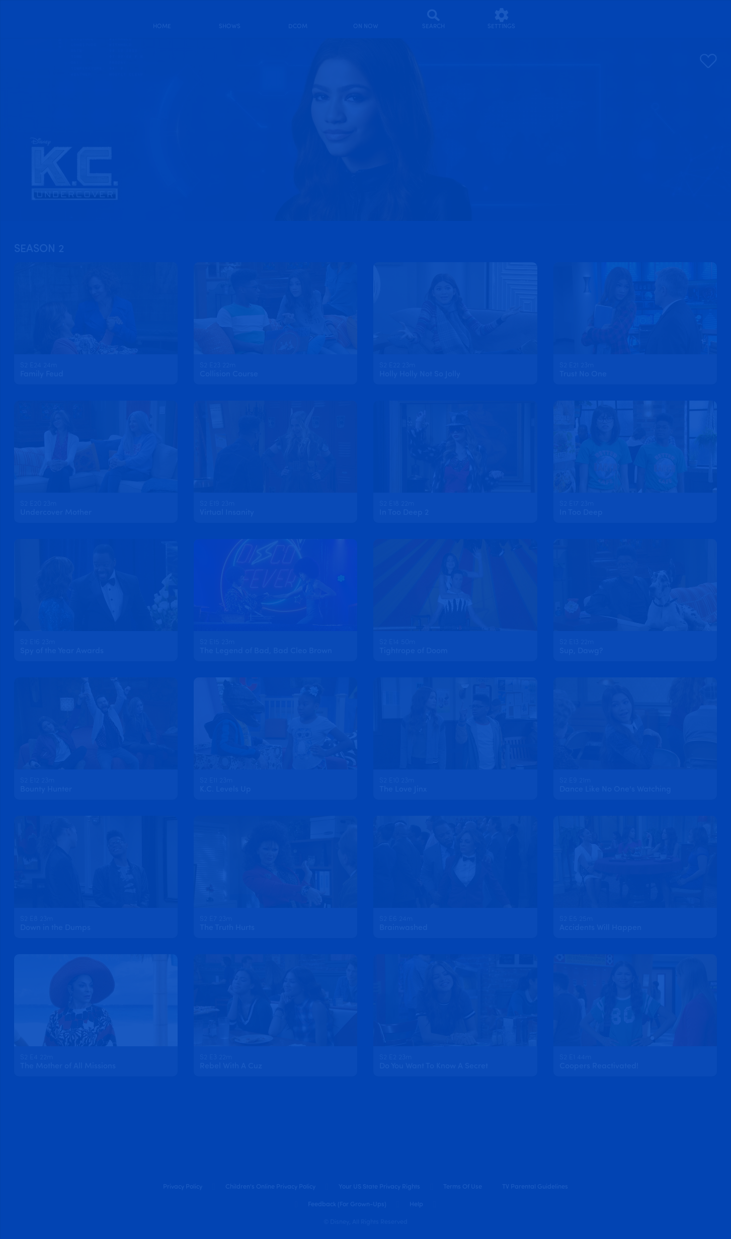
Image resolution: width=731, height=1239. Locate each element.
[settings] (501, 19)
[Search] (433, 19)
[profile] (569, 19)
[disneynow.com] (26, 17)
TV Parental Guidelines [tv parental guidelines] (535, 1187)
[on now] (365, 19)
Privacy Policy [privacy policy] (182, 1187)
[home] (162, 19)
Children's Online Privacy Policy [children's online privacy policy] (270, 1187)
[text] (38, 366)
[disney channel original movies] (297, 19)
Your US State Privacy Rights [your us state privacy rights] (379, 1187)
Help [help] (416, 1204)
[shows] (230, 19)
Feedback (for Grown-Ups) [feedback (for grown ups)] (347, 1204)
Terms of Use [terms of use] (462, 1187)
